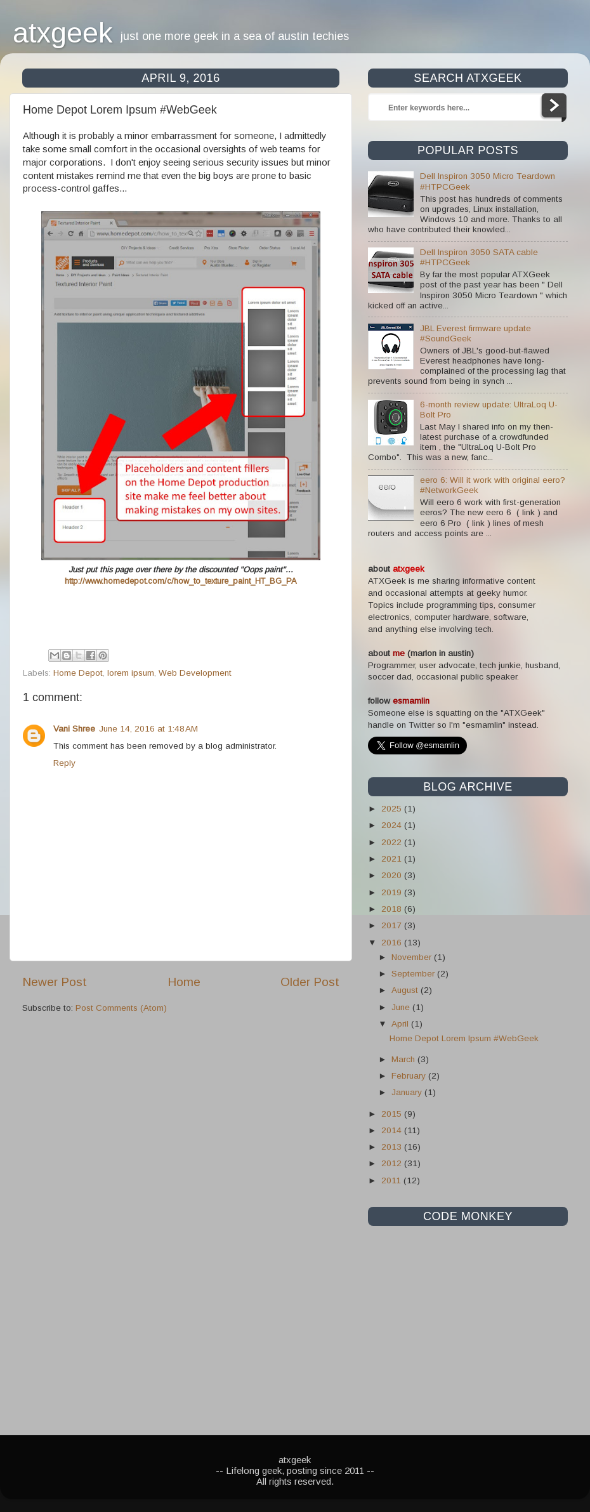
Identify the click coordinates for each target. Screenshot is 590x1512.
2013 (392, 1147)
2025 (392, 808)
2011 (392, 1180)
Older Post (309, 982)
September (414, 973)
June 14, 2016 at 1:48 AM (148, 728)
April (401, 1024)
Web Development (195, 673)
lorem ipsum (130, 673)
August (406, 990)
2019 (392, 892)
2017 (392, 925)
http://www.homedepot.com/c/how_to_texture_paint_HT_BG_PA (181, 581)
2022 (392, 842)
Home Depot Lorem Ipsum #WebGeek (464, 1038)
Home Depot (78, 673)
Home (183, 982)
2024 (392, 825)
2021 (392, 859)
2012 (392, 1163)
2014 (392, 1130)
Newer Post (54, 982)
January (407, 1092)
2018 (392, 909)
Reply (64, 763)
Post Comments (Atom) (121, 1008)
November (412, 957)
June (401, 1007)
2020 (392, 875)
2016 (392, 942)
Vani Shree (74, 728)
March (404, 1059)
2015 (392, 1114)
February (409, 1076)
